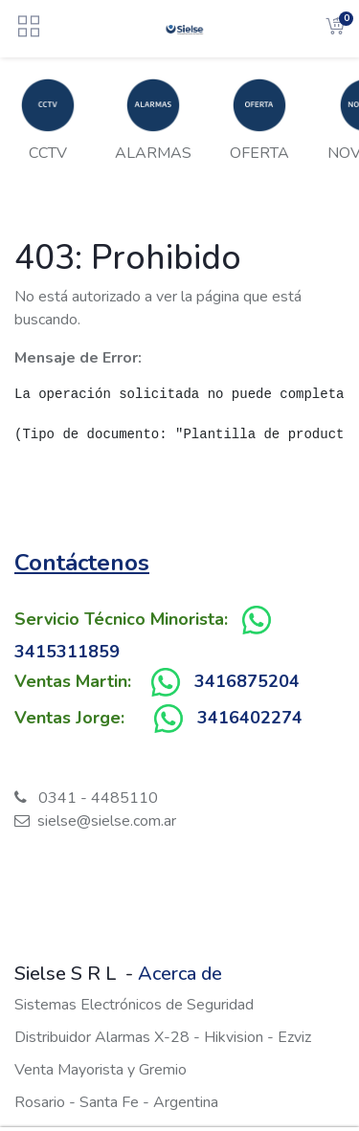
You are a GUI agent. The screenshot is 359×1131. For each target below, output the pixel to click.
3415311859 (67, 651)
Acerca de (180, 974)
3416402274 (250, 717)
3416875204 (247, 681)
